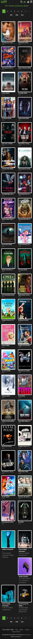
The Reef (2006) (6, 370)
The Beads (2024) (6, 118)
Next (22, 15)
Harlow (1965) (5, 345)
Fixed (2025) (21, 396)
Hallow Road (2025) (23, 118)
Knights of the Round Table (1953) (24, 345)
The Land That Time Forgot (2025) (24, 219)
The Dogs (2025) (22, 269)
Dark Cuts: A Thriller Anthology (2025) (8, 143)
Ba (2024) (21, 522)
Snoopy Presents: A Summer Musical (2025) (8, 320)
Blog (16, 629)
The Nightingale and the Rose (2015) (8, 194)
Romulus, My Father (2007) (24, 496)
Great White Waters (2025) (24, 421)
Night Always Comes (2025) (24, 295)
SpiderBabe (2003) (23, 42)
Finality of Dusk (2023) (8, 421)
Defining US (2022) (23, 320)
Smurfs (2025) (5, 496)
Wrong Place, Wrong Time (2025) (24, 143)
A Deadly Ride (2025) (7, 168)
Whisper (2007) (6, 396)
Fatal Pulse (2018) (7, 446)
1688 (16, 15)
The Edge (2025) (22, 93)
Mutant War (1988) (23, 471)
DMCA (21, 629)
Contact (27, 629)
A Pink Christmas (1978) (24, 244)
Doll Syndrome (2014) (7, 522)
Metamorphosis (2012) (24, 168)
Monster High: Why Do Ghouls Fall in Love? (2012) (8, 219)
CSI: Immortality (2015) (8, 295)
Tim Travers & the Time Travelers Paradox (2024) (8, 68)
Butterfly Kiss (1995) (24, 370)
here (20, 636)
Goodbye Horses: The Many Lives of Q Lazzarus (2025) (24, 446)
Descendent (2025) (7, 244)
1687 (11, 15)
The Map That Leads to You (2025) (8, 42)
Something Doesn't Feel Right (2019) (24, 194)
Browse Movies (16, 631)
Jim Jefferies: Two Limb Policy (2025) (8, 471)
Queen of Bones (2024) (24, 68)
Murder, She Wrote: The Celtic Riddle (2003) (8, 269)
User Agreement (26, 634)
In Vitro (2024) (5, 93)
